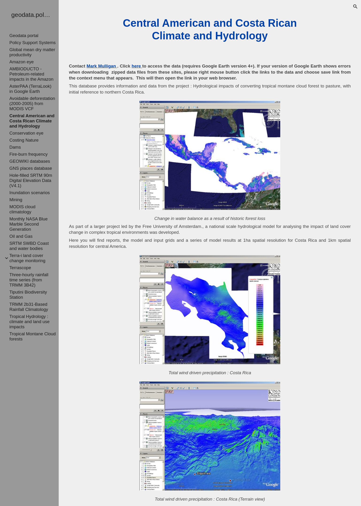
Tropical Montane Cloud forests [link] (32, 336)
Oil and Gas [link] (21, 236)
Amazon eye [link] (21, 61)
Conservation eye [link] (26, 133)
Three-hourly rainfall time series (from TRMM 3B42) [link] (28, 279)
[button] (355, 6)
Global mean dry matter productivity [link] (32, 52)
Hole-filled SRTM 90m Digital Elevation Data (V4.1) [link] (30, 180)
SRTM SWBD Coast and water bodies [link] (29, 246)
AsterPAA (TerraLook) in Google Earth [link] (30, 89)
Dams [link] (15, 147)
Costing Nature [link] (23, 140)
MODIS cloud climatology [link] (22, 209)
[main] (209, 29)
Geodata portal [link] (23, 35)
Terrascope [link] (20, 267)
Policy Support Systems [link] (32, 42)
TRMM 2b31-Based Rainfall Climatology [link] (28, 307)
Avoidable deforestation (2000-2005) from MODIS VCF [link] (32, 103)
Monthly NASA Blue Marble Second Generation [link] (28, 224)
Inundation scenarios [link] (29, 192)
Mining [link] (15, 199)
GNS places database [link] (30, 168)
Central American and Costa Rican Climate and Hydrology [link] (31, 120)
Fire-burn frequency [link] (28, 154)
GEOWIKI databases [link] (29, 161)
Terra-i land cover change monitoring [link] (27, 258)
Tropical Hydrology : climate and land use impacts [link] (29, 321)
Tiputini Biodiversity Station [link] (28, 295)
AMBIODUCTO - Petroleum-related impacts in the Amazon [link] (31, 74)
